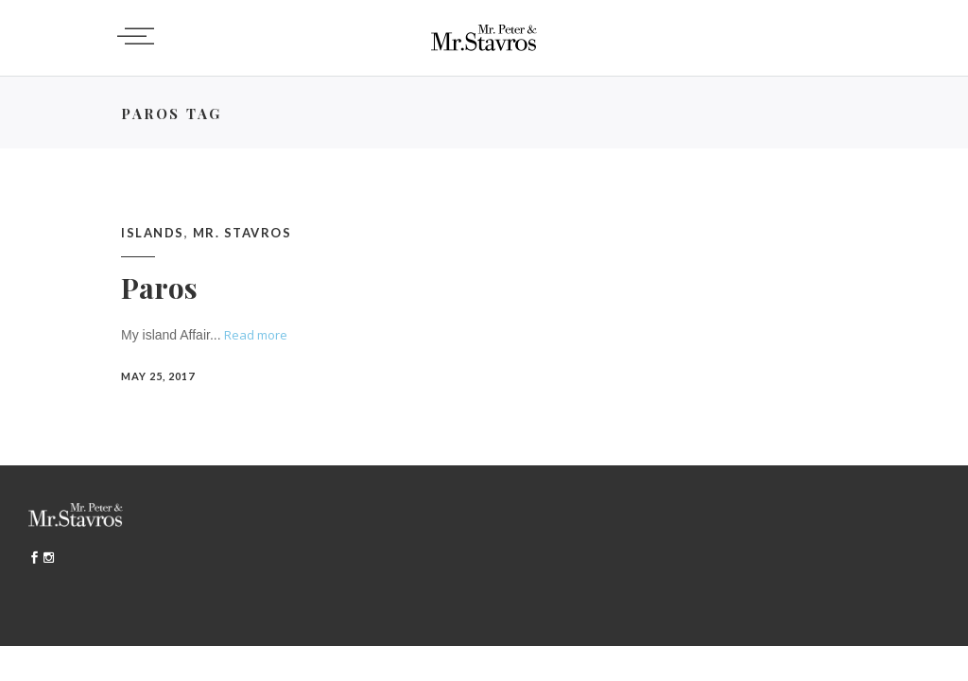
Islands (152, 232)
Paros (159, 287)
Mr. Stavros (242, 232)
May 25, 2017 (158, 376)
